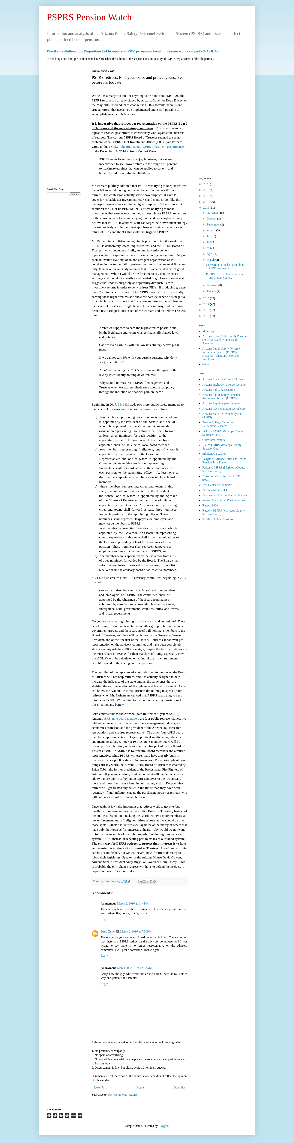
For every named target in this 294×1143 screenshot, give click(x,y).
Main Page (208, 331)
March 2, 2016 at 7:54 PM (136, 931)
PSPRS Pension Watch (89, 17)
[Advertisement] (63, 126)
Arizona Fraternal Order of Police (222, 379)
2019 (206, 190)
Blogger (163, 1125)
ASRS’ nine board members (121, 718)
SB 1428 (123, 404)
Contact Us (209, 364)
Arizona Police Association (218, 389)
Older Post (180, 1087)
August (211, 230)
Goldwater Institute (214, 439)
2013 (206, 310)
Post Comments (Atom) (122, 1094)
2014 (206, 304)
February (212, 285)
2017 (206, 201)
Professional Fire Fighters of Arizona (224, 495)
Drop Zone (110, 881)
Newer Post (99, 1087)
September (213, 224)
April (210, 253)
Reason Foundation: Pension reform (224, 500)
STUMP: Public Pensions (217, 519)
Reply (104, 919)
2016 (206, 207)
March (211, 259)
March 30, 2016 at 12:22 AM (134, 968)
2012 (206, 316)
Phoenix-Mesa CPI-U (215, 490)
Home (140, 1087)
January (212, 291)
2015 (206, 298)
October (212, 218)
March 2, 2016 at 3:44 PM (132, 903)
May (210, 247)
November (213, 212)
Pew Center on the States (217, 485)
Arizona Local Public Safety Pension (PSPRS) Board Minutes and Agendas (224, 340)
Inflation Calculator (214, 453)
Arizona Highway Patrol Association (224, 384)
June (210, 242)
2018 (206, 196)
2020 (206, 184)
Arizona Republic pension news (221, 403)
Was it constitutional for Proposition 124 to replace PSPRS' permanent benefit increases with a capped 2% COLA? (133, 51)
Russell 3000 (210, 505)
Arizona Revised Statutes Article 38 (223, 408)
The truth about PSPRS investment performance (152, 146)
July (210, 236)
